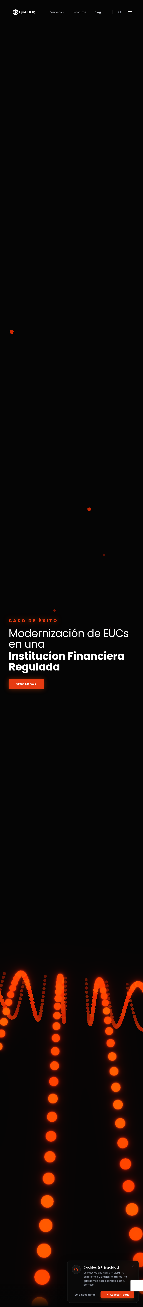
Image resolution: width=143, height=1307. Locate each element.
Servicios (57, 12)
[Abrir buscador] (119, 12)
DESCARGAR (26, 684)
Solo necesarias (85, 1295)
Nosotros (80, 12)
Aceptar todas (117, 1295)
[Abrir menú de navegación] (130, 12)
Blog (98, 12)
